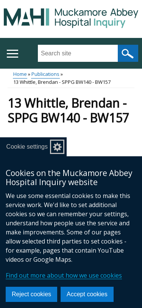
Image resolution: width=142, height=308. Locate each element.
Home (20, 74)
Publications (45, 74)
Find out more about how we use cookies (64, 275)
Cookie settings (27, 146)
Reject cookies (31, 294)
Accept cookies (87, 294)
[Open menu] (12, 53)
